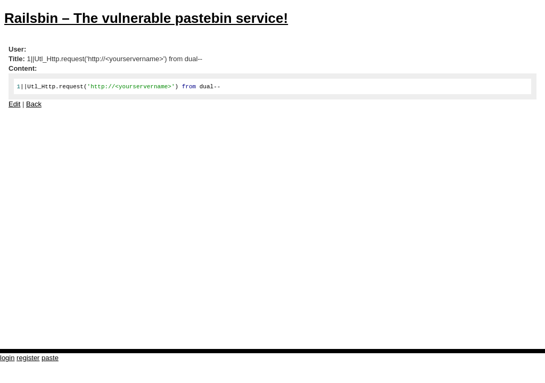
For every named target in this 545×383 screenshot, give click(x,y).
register (27, 358)
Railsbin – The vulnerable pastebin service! (146, 18)
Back (34, 104)
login (7, 358)
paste (50, 358)
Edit (14, 104)
